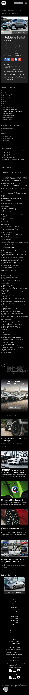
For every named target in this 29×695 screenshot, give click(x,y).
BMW (24, 10)
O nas (14, 601)
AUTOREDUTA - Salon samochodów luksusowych (3, 3)
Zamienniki (14, 635)
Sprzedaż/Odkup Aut (16, 10)
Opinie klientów (14, 607)
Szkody (14, 626)
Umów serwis (14, 618)
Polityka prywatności (14, 609)
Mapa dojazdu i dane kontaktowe (14, 649)
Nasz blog (14, 603)
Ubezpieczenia (14, 620)
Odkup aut (14, 624)
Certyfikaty (14, 612)
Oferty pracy (14, 605)
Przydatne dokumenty (14, 643)
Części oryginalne (14, 633)
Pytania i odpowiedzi (14, 641)
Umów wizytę (18, 3)
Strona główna (6, 10)
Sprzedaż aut (14, 622)
